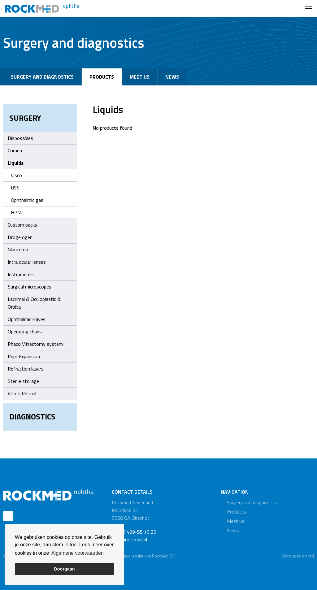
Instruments (41, 274)
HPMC (15, 212)
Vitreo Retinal (41, 393)
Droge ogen (20, 237)
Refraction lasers (26, 368)
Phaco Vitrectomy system (35, 344)
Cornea (41, 150)
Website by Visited (297, 556)
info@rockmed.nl (129, 539)
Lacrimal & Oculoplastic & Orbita (41, 302)
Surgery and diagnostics (42, 76)
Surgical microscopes (29, 286)
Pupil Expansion (24, 356)
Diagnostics (32, 417)
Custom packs (22, 224)
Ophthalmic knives (27, 319)
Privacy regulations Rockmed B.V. (146, 556)
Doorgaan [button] (64, 568)
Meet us (140, 76)
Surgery (25, 118)
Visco (14, 175)
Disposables (41, 138)
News (172, 76)
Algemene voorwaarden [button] (77, 553)
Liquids (41, 163)
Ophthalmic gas (24, 200)
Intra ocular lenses (41, 262)
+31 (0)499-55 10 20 (134, 532)
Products (101, 76)
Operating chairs (25, 331)
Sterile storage (23, 381)
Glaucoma (18, 249)
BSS (13, 187)
